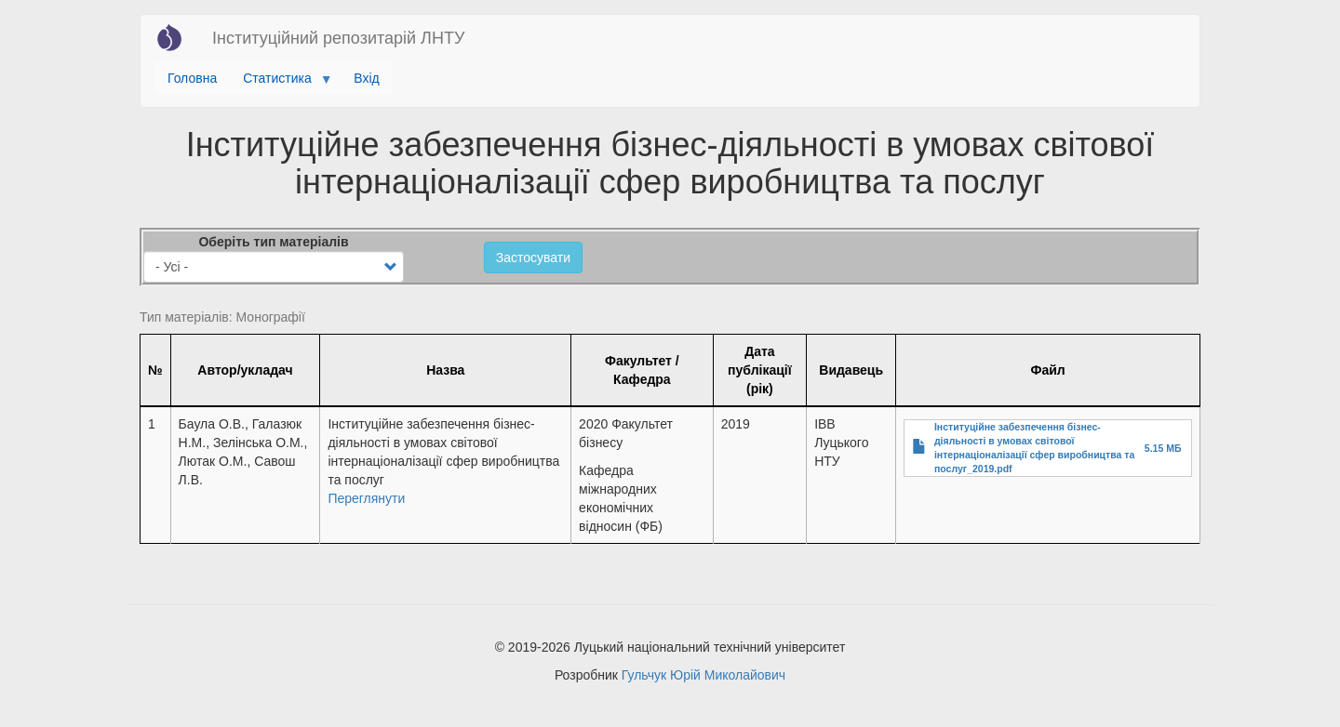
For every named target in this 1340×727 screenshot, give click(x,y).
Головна (192, 78)
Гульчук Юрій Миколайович (703, 675)
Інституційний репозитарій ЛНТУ (338, 38)
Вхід (366, 78)
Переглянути (366, 498)
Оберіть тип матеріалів (273, 241)
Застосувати (533, 257)
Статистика (280, 83)
